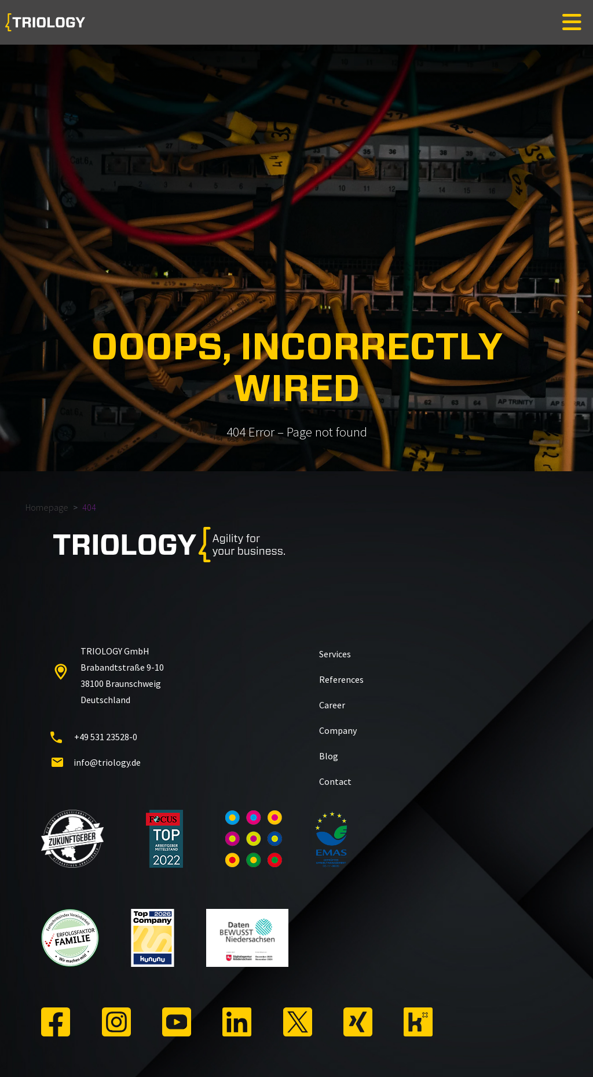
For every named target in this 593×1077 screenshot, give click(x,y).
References (341, 679)
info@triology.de (95, 762)
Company (338, 730)
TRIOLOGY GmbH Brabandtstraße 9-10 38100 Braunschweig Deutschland (107, 675)
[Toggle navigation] (571, 22)
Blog (328, 756)
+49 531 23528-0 (93, 737)
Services (335, 654)
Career (332, 705)
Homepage (46, 507)
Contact (335, 781)
